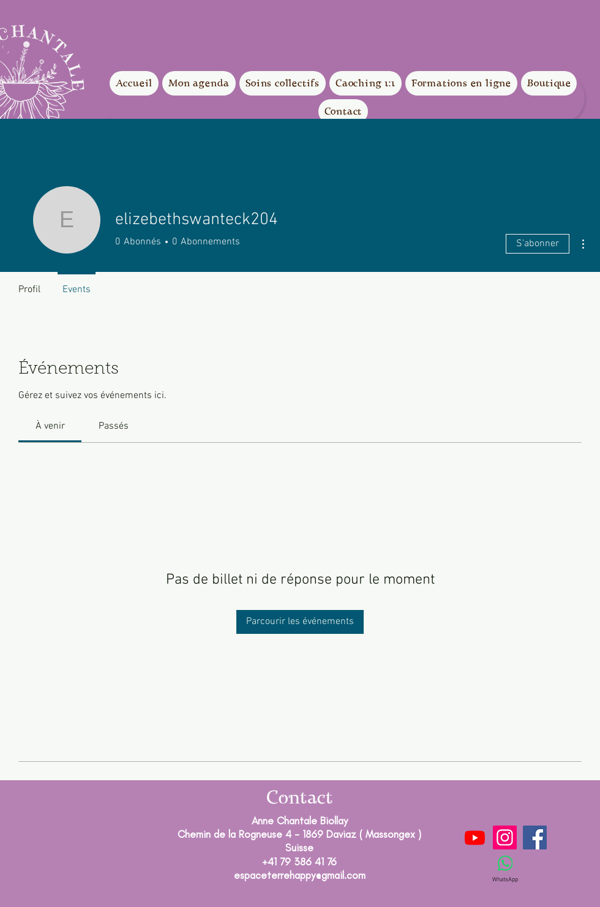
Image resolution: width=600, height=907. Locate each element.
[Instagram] (505, 837)
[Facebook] (535, 837)
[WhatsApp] (505, 870)
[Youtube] (475, 837)
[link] (50, 426)
